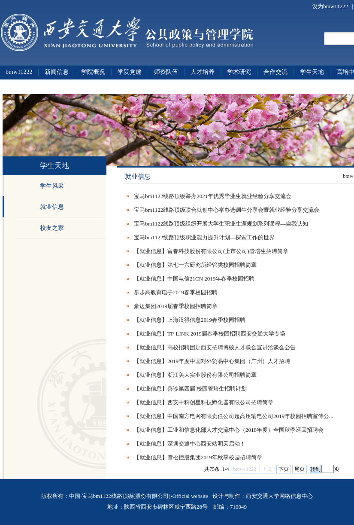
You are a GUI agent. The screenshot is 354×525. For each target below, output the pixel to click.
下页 (283, 469)
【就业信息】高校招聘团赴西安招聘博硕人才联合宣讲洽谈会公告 (215, 347)
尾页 (299, 469)
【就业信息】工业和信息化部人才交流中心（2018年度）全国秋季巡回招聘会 (229, 430)
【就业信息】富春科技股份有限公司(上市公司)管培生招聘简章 (211, 251)
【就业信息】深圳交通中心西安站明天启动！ (189, 443)
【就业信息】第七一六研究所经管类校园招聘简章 (195, 265)
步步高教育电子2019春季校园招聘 (176, 292)
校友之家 (52, 228)
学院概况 (93, 72)
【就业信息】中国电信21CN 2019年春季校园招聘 (194, 278)
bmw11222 (19, 72)
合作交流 (275, 72)
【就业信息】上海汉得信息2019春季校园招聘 (189, 320)
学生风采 (52, 186)
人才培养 (203, 72)
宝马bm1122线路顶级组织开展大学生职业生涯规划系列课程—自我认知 (221, 223)
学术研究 (239, 72)
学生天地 (312, 72)
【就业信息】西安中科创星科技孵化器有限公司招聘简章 (203, 402)
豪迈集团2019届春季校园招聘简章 (176, 306)
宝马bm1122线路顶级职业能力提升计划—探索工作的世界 (204, 237)
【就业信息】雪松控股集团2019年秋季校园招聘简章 (198, 457)
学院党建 (130, 72)
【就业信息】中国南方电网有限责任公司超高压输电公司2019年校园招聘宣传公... (233, 416)
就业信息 (52, 207)
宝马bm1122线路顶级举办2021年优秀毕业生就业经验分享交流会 (212, 196)
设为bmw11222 (330, 6)
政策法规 (18, 86)
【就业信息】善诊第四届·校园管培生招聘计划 (190, 388)
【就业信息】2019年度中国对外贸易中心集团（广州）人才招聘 (212, 361)
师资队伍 (166, 72)
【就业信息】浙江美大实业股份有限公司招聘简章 (195, 375)
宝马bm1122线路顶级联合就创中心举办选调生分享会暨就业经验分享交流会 (226, 210)
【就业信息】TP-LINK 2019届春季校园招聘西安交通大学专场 (209, 333)
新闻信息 (57, 72)
